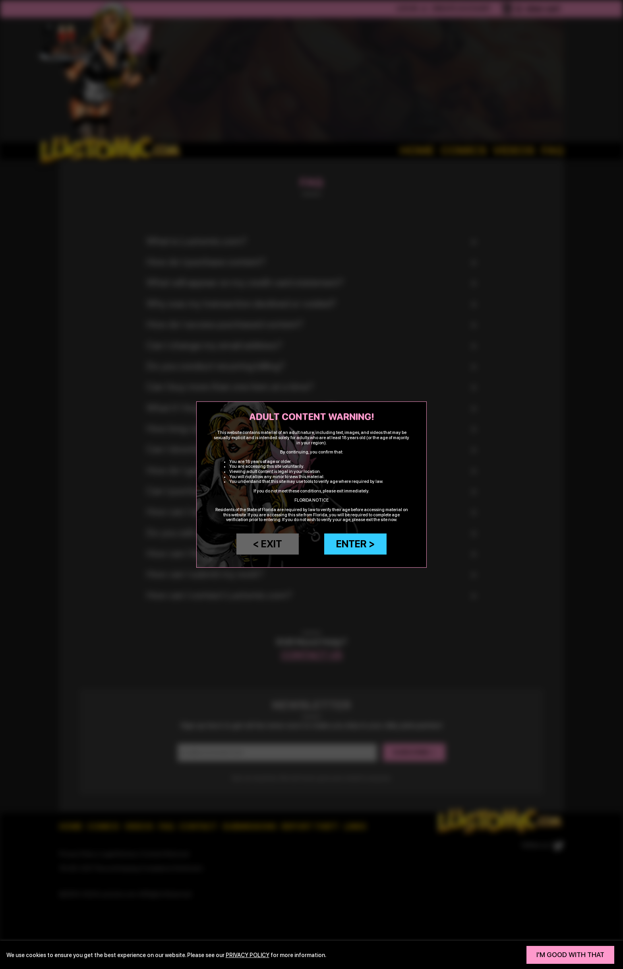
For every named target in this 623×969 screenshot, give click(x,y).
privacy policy (247, 955)
